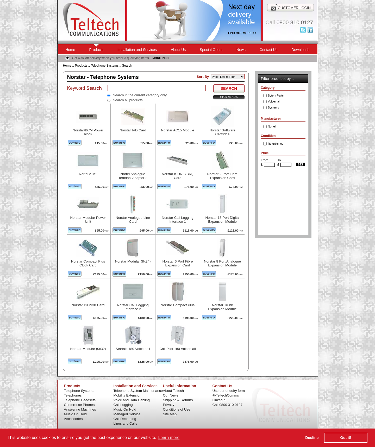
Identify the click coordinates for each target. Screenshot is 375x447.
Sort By (203, 77)
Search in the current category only (140, 95)
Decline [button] (311, 438)
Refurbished (276, 143)
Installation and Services (137, 50)
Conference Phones (79, 405)
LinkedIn (219, 400)
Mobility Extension (127, 395)
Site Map (170, 414)
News (241, 50)
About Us (178, 50)
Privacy (168, 405)
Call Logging (123, 405)
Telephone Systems (105, 65)
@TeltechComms (226, 395)
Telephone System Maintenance (138, 391)
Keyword (84, 88)
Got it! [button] (345, 438)
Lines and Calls (125, 423)
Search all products (128, 100)
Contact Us (269, 50)
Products (96, 50)
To (279, 160)
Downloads (301, 50)
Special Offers (211, 50)
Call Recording (125, 419)
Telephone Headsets (80, 400)
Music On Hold (75, 414)
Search (127, 65)
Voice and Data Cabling (132, 400)
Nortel (272, 126)
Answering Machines (80, 409)
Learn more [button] (168, 437)
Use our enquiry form (229, 391)
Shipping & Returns (178, 400)
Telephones (73, 395)
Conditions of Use (176, 409)
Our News (170, 395)
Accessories (73, 419)
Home (70, 50)
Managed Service (127, 414)
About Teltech (173, 391)
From (264, 160)
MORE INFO (160, 58)
